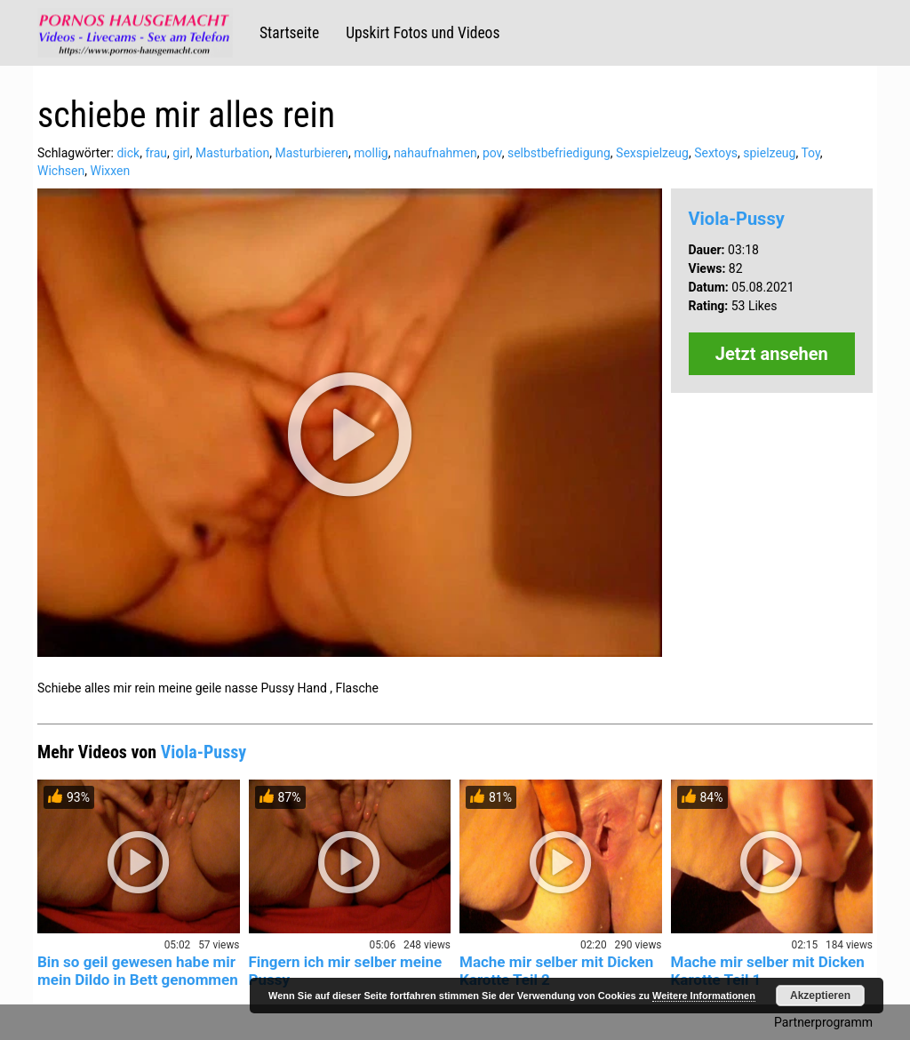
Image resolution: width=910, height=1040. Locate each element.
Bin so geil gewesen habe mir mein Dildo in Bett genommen (137, 970)
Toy (810, 153)
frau (156, 153)
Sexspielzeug (652, 153)
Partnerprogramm (823, 1022)
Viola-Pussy (737, 218)
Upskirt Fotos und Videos (422, 33)
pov (492, 153)
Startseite (289, 33)
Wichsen (60, 171)
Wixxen (110, 171)
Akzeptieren (820, 995)
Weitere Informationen (703, 995)
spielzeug (769, 153)
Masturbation (232, 153)
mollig (370, 153)
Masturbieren (312, 153)
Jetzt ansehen (771, 353)
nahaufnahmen (435, 153)
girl (180, 153)
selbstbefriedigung (559, 153)
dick (128, 153)
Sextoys (716, 153)
